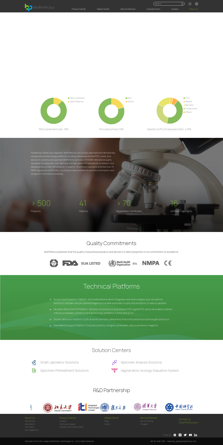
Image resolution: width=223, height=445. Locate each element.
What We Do (30, 424)
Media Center (103, 9)
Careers (175, 9)
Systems (63, 421)
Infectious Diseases (67, 424)
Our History (29, 427)
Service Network (128, 9)
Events (107, 424)
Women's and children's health (71, 427)
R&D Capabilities (31, 430)
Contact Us (185, 419)
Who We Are (30, 421)
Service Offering (146, 421)
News (107, 421)
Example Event (153, 9)
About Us (194, 9)
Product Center (79, 9)
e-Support (144, 424)
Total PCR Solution (188, 423)
